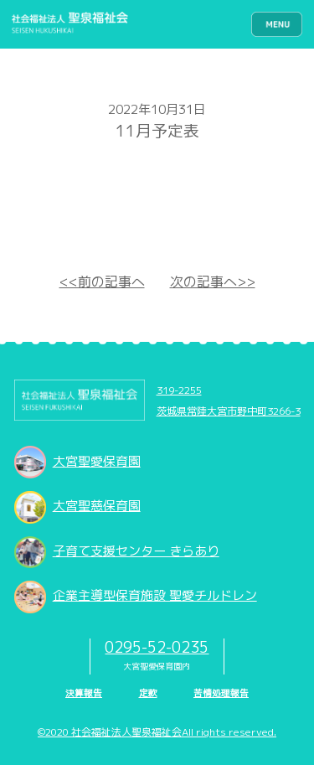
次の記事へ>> (212, 281)
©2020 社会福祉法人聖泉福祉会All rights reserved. (157, 732)
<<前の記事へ (102, 281)
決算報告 (83, 693)
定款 (148, 693)
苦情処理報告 (221, 693)
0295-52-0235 (156, 647)
